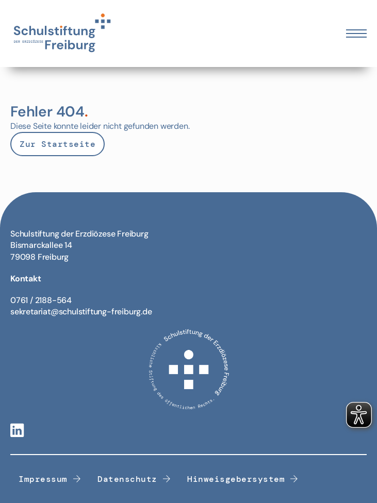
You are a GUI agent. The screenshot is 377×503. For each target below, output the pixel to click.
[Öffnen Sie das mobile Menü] (356, 33)
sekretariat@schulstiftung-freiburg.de (81, 311)
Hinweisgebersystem (243, 479)
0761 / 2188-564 (41, 300)
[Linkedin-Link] (17, 431)
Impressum (50, 479)
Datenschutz (134, 479)
